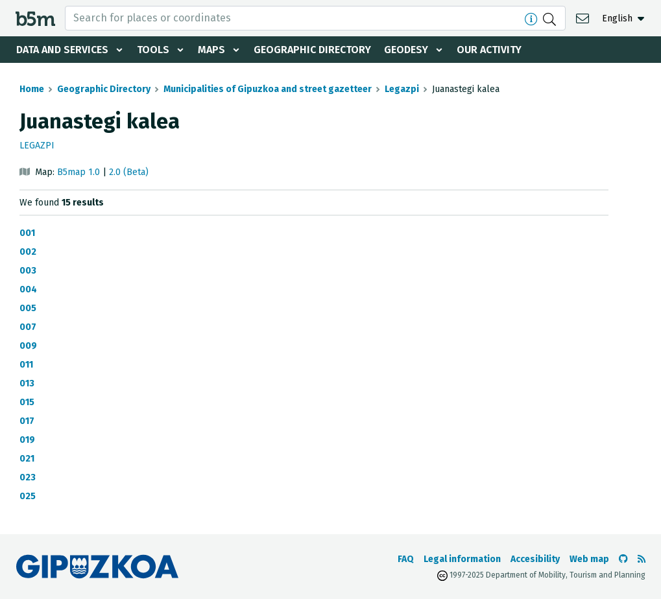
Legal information (462, 559)
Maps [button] (211, 49)
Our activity (489, 49)
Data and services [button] (62, 49)
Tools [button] (153, 49)
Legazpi (402, 89)
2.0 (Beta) (129, 172)
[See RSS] (641, 559)
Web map (589, 559)
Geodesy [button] (406, 49)
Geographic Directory (312, 49)
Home (31, 89)
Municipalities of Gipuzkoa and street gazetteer (267, 89)
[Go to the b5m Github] (623, 559)
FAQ (406, 559)
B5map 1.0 (78, 172)
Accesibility (535, 559)
